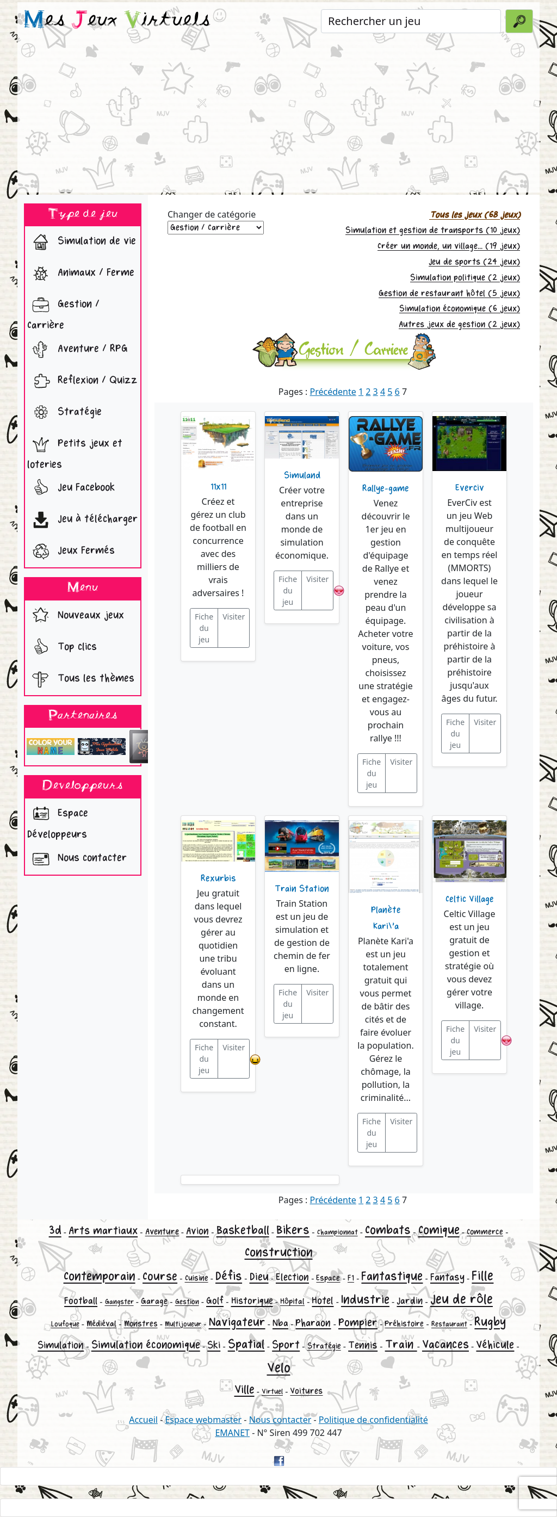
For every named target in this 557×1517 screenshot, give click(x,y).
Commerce (485, 1232)
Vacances (445, 1344)
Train (401, 1344)
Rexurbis (218, 878)
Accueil (143, 1420)
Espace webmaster (203, 1420)
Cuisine (196, 1278)
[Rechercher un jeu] (411, 21)
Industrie (365, 1300)
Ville (244, 1389)
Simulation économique (145, 1345)
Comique (439, 1230)
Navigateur (237, 1322)
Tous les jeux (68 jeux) (474, 215)
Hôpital (292, 1301)
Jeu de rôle (461, 1299)
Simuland (302, 475)
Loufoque (65, 1324)
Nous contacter (77, 858)
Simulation (61, 1345)
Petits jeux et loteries (74, 451)
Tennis (362, 1345)
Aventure (162, 1231)
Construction (279, 1252)
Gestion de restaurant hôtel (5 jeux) (449, 293)
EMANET (232, 1433)
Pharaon (313, 1322)
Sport (286, 1345)
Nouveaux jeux (75, 616)
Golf (215, 1301)
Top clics (62, 647)
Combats (388, 1230)
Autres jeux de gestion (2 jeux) (459, 324)
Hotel (322, 1300)
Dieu (259, 1277)
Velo (278, 1367)
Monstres (141, 1323)
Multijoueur (183, 1324)
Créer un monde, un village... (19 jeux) (448, 246)
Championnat (337, 1232)
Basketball (242, 1230)
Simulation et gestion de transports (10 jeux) (432, 230)
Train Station (302, 889)
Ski (213, 1345)
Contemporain (99, 1276)
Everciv (469, 488)
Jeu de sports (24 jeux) (474, 262)
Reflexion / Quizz (82, 381)
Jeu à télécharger (82, 520)
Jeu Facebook (71, 488)
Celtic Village (469, 899)
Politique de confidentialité (373, 1420)
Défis (228, 1276)
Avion (197, 1230)
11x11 (218, 487)
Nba (280, 1323)
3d (55, 1230)
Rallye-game (385, 488)
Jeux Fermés (71, 551)
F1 (351, 1278)
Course (160, 1276)
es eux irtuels (117, 20)
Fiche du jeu (204, 628)
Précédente (333, 392)
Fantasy (447, 1277)
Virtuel (272, 1391)
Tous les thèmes (80, 679)
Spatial (246, 1344)
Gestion (187, 1302)
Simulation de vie (81, 242)
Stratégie (64, 412)
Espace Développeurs (57, 821)
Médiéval (101, 1323)
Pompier (357, 1322)
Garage (154, 1301)
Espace (328, 1278)
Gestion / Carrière (63, 312)
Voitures (306, 1391)
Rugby (490, 1322)
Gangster (119, 1302)
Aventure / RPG (77, 349)
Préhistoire (404, 1323)
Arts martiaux (103, 1230)
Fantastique (392, 1276)
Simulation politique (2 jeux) (465, 277)
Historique (252, 1301)
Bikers (293, 1230)
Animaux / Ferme (80, 273)
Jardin (410, 1301)
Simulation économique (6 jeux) (459, 308)
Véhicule (495, 1345)
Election (292, 1277)
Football (80, 1301)
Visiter (233, 616)
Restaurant (449, 1324)
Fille (482, 1275)
